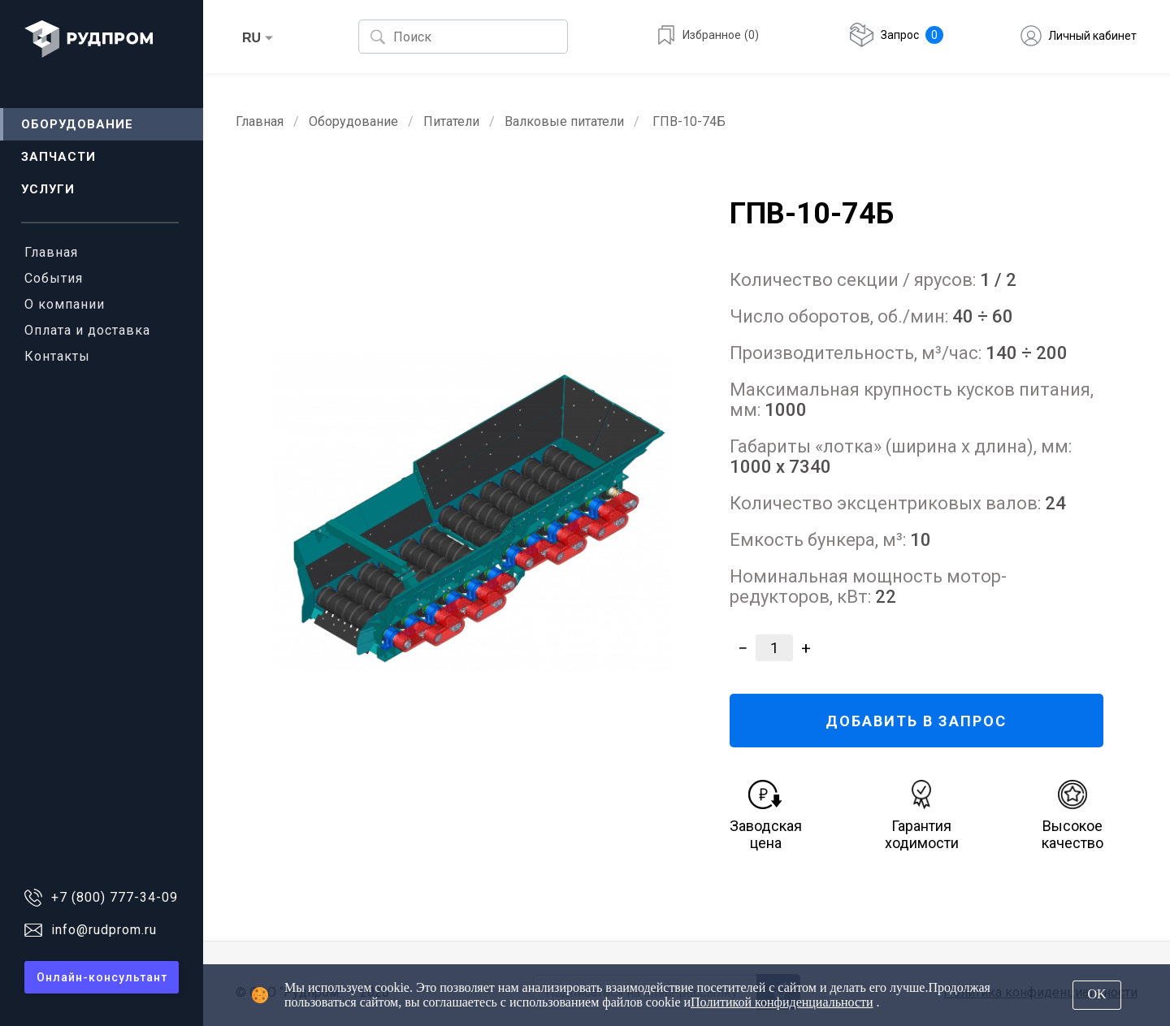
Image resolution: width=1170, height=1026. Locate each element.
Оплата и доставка (87, 330)
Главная (51, 252)
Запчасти (58, 156)
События (53, 278)
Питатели (451, 121)
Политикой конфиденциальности (782, 1002)
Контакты (57, 356)
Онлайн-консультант (102, 977)
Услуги (48, 189)
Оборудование (77, 124)
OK (1096, 994)
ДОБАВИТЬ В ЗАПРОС (916, 720)
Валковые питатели (564, 121)
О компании (64, 304)
